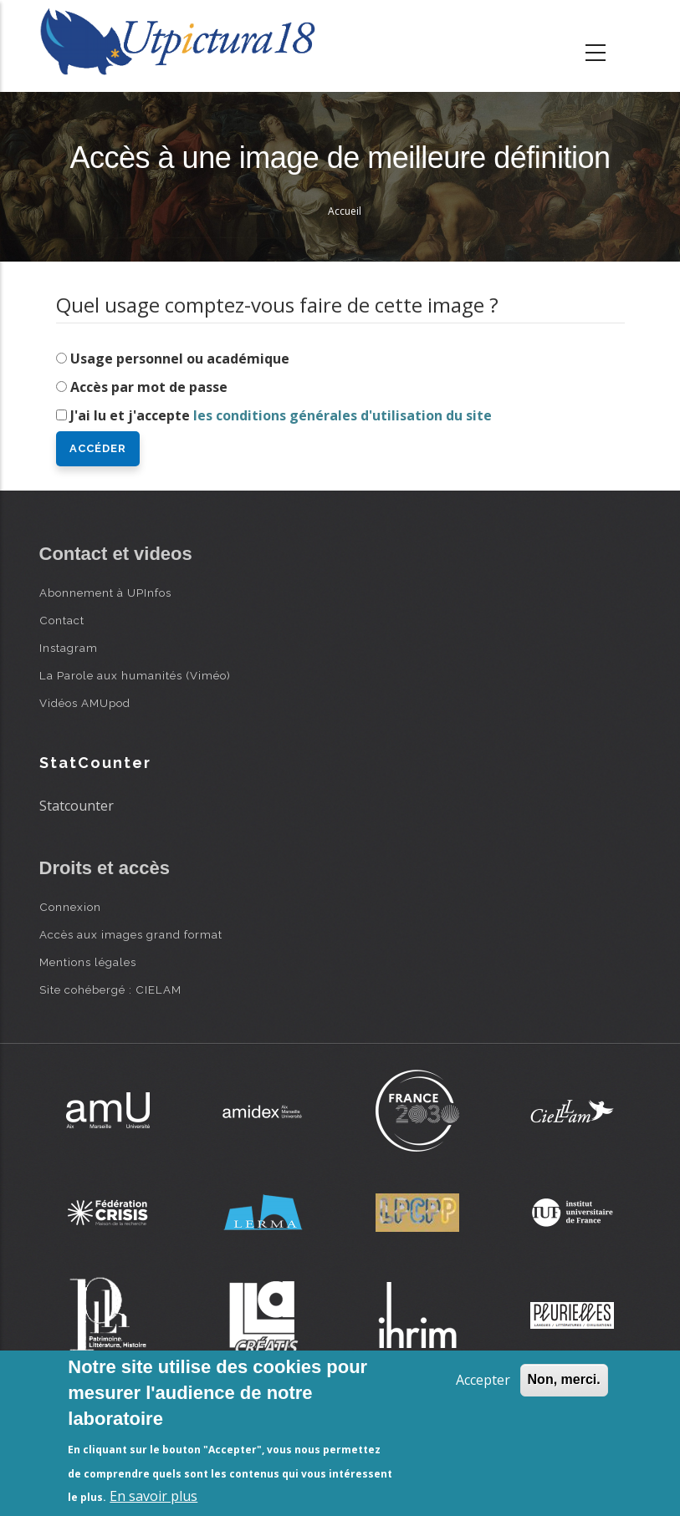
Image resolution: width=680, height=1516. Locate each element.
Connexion (70, 906)
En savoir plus (153, 1496)
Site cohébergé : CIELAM (110, 989)
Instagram (68, 647)
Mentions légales (87, 962)
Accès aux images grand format (130, 934)
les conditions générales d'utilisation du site (342, 415)
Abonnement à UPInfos (105, 592)
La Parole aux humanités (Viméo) (135, 675)
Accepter (483, 1380)
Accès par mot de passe (149, 387)
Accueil (344, 211)
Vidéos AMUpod (84, 703)
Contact (61, 620)
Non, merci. (564, 1379)
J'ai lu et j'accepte (281, 415)
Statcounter (76, 805)
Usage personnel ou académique (179, 358)
